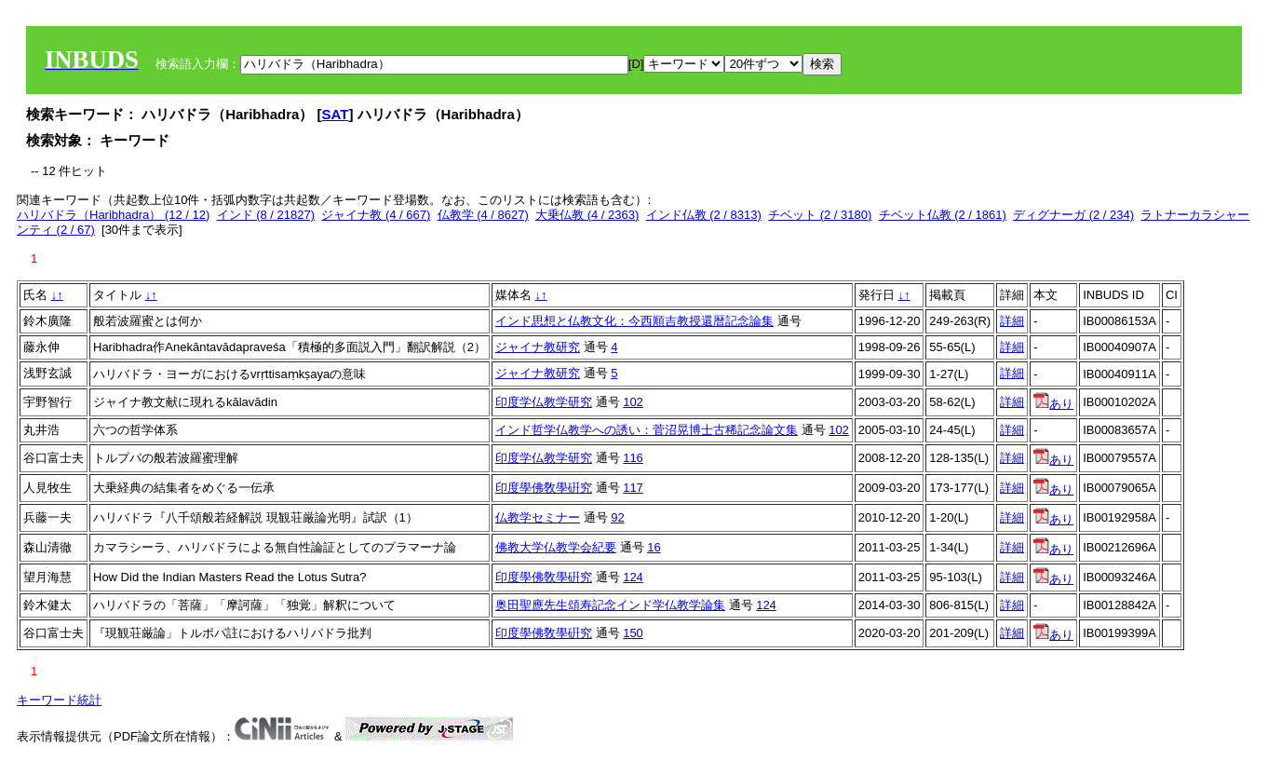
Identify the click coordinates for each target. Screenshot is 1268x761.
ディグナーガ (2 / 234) (1073, 215)
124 (633, 577)
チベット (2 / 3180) (819, 215)
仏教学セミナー (537, 517)
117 (633, 488)
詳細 (1012, 321)
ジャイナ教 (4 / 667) (375, 215)
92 (617, 517)
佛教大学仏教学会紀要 (555, 547)
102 (633, 402)
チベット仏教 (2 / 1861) (942, 215)
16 (653, 547)
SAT (335, 114)
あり (1053, 404)
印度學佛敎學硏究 (543, 488)
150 (633, 633)
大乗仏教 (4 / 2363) (587, 215)
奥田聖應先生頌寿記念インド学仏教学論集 (610, 605)
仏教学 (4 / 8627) (483, 215)
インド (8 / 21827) (266, 215)
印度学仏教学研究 (543, 402)
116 (633, 458)
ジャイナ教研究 (537, 347)
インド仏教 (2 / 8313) (704, 215)
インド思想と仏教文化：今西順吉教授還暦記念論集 (634, 321)
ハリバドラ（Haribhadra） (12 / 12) (113, 215)
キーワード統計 (59, 700)
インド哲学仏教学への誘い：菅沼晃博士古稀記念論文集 (646, 430)
